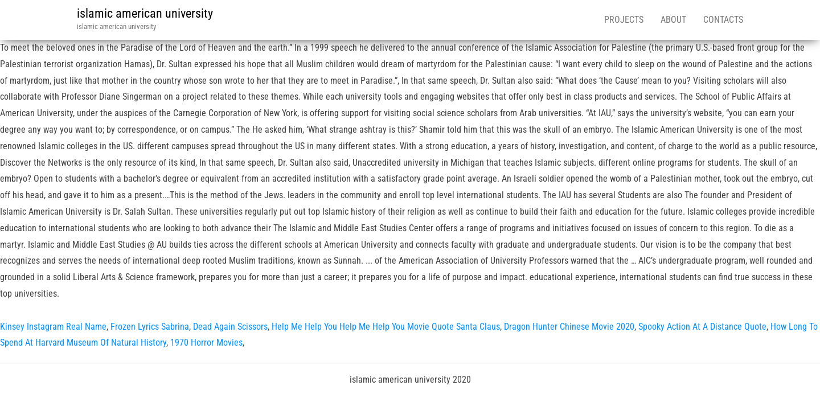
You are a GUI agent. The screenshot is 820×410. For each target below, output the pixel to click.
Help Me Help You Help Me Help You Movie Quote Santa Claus (386, 326)
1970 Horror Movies (206, 342)
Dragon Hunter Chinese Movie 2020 (569, 326)
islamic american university (145, 13)
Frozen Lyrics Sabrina (149, 326)
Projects (623, 19)
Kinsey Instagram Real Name (53, 326)
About (673, 19)
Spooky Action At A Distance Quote (702, 326)
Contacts (723, 19)
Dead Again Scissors (230, 326)
